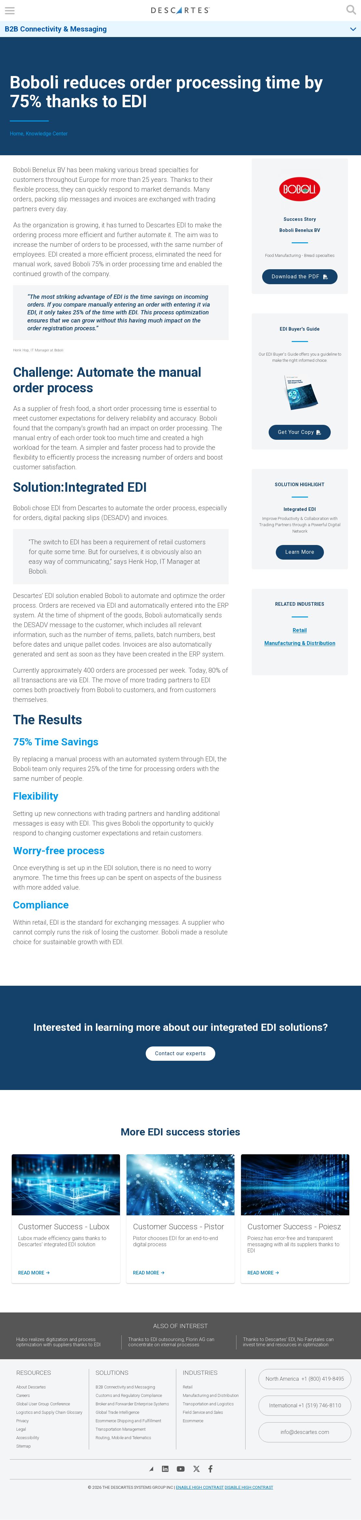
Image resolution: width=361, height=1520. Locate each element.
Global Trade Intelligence (117, 1412)
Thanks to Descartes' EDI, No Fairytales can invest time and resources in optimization (288, 1342)
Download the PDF (296, 276)
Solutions (112, 1372)
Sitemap (23, 1446)
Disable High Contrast (249, 1487)
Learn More (299, 552)
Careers (23, 1395)
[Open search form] (351, 10)
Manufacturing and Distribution (211, 1395)
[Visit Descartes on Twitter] (196, 1469)
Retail (300, 630)
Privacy (22, 1420)
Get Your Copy (296, 432)
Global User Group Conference (43, 1403)
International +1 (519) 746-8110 (305, 1405)
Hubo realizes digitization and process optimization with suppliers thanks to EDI (58, 1342)
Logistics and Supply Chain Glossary (49, 1412)
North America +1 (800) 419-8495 (305, 1379)
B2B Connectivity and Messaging (125, 1387)
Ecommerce (193, 1420)
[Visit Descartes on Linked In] (165, 1469)
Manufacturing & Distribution (299, 643)
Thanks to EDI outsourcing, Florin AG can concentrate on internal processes (171, 1342)
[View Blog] (151, 1469)
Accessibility (27, 1437)
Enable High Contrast (200, 1487)
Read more (33, 1273)
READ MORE (148, 1273)
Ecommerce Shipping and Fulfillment (128, 1420)
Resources (33, 1372)
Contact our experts (180, 1053)
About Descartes (31, 1387)
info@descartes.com (305, 1432)
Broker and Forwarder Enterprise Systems (132, 1403)
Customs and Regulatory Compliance (129, 1395)
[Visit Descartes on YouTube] (181, 1469)
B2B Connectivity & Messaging (56, 29)
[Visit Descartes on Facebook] (210, 1469)
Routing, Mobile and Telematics (123, 1437)
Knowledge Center (47, 133)
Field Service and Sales (203, 1412)
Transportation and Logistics (208, 1403)
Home (16, 133)
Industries (200, 1372)
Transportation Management (121, 1429)
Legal (21, 1429)
